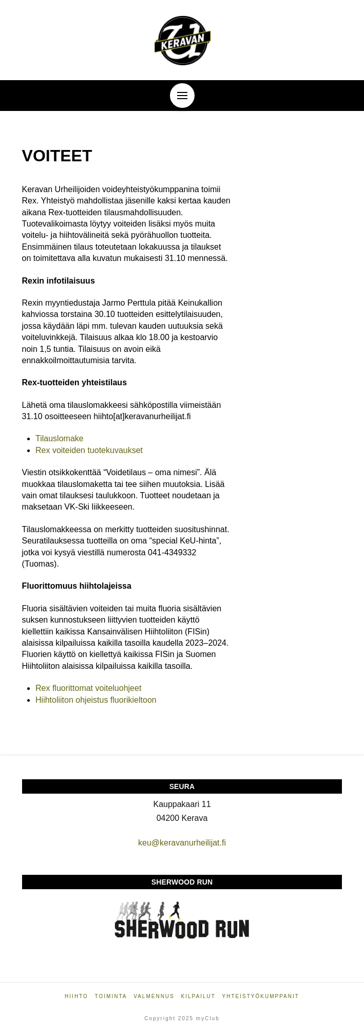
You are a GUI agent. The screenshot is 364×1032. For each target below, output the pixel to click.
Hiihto (76, 996)
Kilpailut (198, 996)
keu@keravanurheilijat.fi (182, 842)
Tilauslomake (59, 438)
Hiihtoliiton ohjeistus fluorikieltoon (96, 700)
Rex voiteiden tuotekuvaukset (89, 450)
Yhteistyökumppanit (260, 996)
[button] (182, 95)
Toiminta (111, 996)
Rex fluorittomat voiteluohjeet (88, 688)
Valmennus (154, 996)
